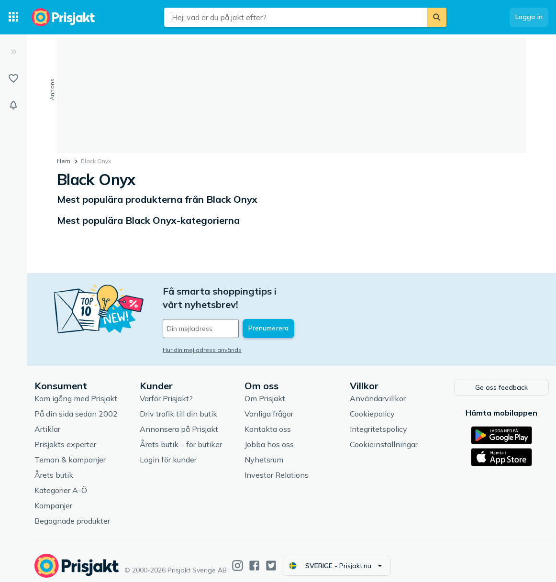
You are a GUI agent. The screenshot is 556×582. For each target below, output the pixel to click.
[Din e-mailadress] (226, 315)
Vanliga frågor (269, 406)
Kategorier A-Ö (60, 482)
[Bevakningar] (13, 105)
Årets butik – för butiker (181, 436)
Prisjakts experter (65, 436)
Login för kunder (168, 452)
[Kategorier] (13, 17)
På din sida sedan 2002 (76, 406)
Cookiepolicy (372, 406)
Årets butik (53, 467)
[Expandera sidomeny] (13, 51)
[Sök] (436, 17)
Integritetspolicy (378, 421)
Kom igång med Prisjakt (75, 390)
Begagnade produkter (72, 513)
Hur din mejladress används (202, 336)
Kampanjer (53, 498)
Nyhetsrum (264, 452)
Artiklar (47, 421)
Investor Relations (277, 467)
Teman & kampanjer (70, 452)
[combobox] (295, 17)
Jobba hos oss (269, 436)
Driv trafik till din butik (178, 406)
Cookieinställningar (384, 436)
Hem (63, 161)
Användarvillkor (378, 390)
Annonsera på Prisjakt (179, 421)
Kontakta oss (268, 421)
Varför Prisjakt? (166, 390)
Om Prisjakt (265, 390)
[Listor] (13, 78)
